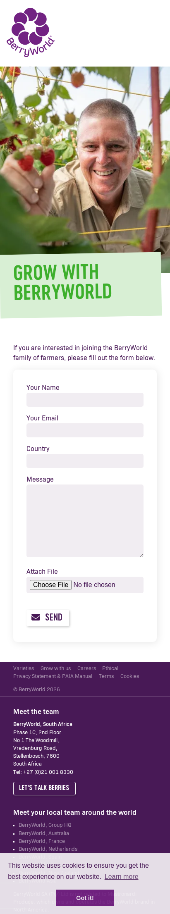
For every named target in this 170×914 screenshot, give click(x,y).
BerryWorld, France (42, 841)
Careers (86, 668)
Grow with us (56, 668)
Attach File (42, 571)
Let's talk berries (44, 788)
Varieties (23, 668)
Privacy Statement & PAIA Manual (52, 676)
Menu (151, 33)
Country (38, 449)
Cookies (129, 676)
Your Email (42, 418)
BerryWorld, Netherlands (48, 849)
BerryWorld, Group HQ (45, 825)
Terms (106, 676)
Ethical (110, 668)
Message (40, 479)
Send (46, 618)
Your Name (43, 387)
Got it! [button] (84, 898)
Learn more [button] (122, 876)
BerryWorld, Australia (44, 833)
